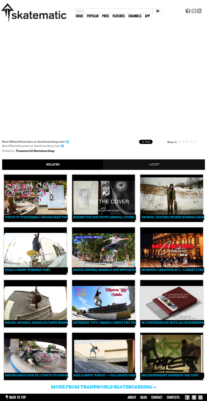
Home (79, 15)
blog (143, 397)
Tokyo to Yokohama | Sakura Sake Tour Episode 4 (45, 217)
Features (118, 15)
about (132, 397)
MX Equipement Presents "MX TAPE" (170, 375)
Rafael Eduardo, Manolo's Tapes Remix (36, 322)
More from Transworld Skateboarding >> (103, 386)
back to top (17, 397)
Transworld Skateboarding (35, 150)
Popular (92, 15)
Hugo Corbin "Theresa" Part (27, 270)
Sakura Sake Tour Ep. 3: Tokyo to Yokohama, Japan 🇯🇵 (47, 375)
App (147, 15)
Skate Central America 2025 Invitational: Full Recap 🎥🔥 (120, 270)
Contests (173, 397)
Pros (105, 15)
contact (156, 397)
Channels (134, 15)
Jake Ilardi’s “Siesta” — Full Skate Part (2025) (109, 375)
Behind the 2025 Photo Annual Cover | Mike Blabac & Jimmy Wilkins (128, 217)
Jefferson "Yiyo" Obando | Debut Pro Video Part (110, 322)
